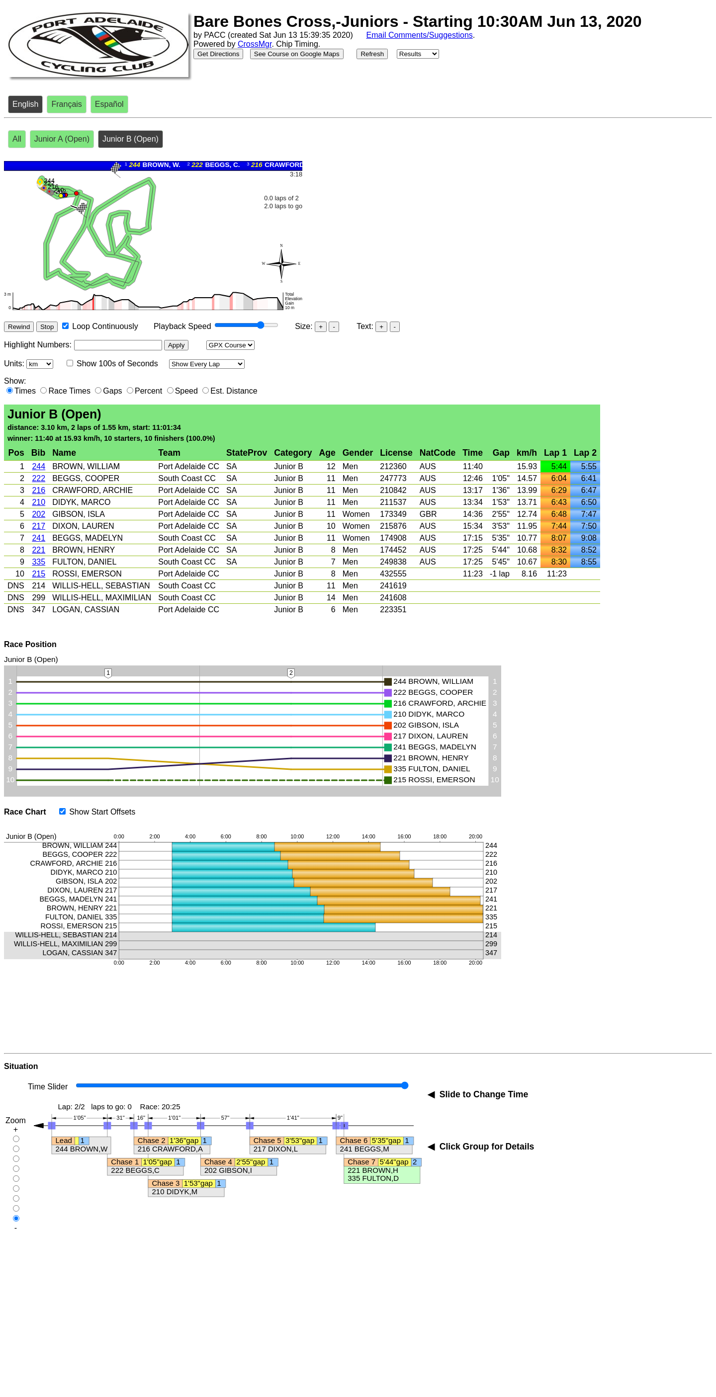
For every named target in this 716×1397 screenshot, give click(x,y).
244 (38, 466)
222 (38, 478)
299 (38, 597)
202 (38, 514)
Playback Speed (182, 326)
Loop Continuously (105, 326)
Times (25, 391)
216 (38, 490)
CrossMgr (254, 44)
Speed (186, 391)
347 (38, 609)
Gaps (112, 391)
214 (38, 585)
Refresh (372, 54)
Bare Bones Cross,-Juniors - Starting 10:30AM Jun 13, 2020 (417, 21)
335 (38, 562)
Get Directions (218, 54)
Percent (148, 391)
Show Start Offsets (102, 812)
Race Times (69, 391)
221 (38, 550)
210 (38, 502)
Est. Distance (233, 391)
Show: (15, 381)
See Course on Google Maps (297, 54)
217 (38, 526)
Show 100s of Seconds (117, 363)
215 (38, 574)
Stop (47, 326)
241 (38, 538)
